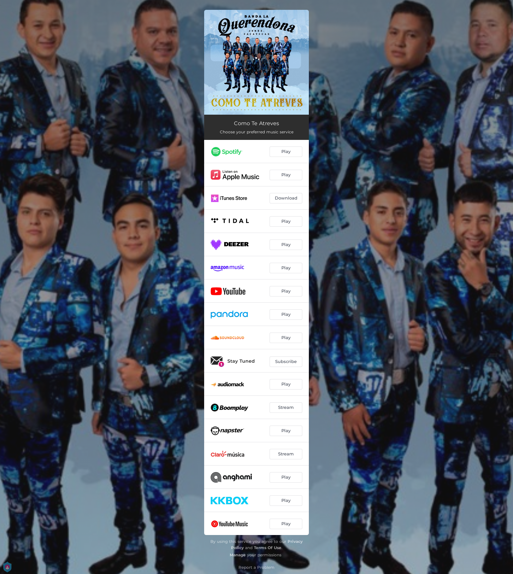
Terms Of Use (267, 547)
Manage (238, 554)
